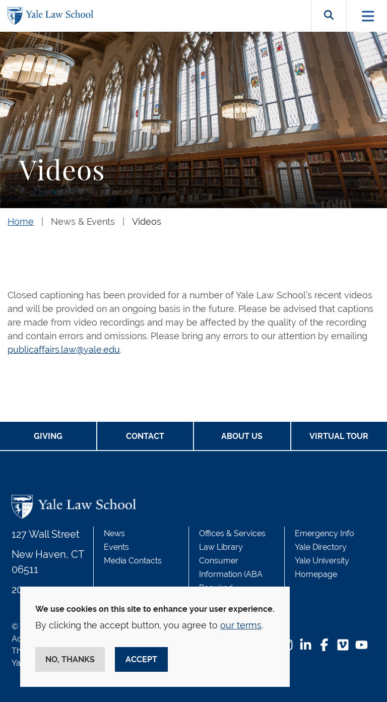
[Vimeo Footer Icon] (343, 646)
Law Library (221, 547)
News (114, 533)
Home (21, 221)
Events (116, 547)
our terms (241, 625)
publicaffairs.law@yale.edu (64, 349)
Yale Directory (321, 547)
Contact (145, 436)
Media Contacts (133, 560)
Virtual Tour (338, 436)
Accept (141, 659)
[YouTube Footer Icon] (361, 646)
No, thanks (70, 659)
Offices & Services (232, 533)
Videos (146, 221)
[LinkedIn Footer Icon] (305, 646)
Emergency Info (324, 533)
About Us (242, 436)
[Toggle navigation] (368, 16)
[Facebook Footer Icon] (324, 646)
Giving (48, 436)
